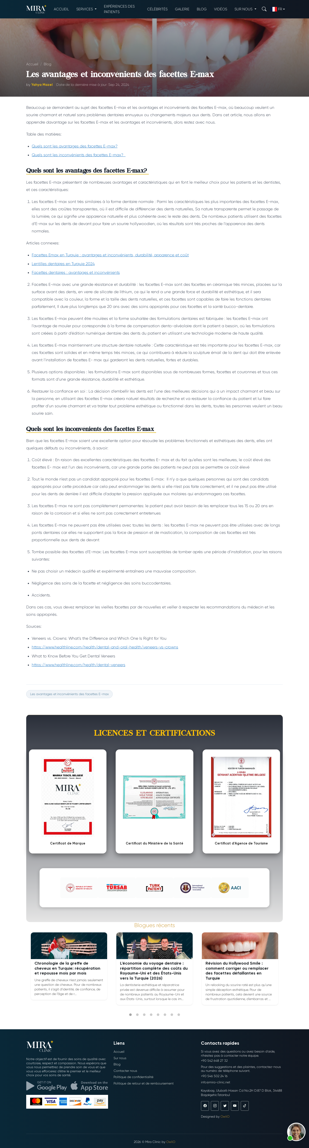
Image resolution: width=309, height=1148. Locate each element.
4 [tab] (151, 1014)
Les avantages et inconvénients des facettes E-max (69, 694)
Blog (202, 9)
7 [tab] (171, 1014)
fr (276, 9)
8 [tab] (178, 1014)
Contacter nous (125, 1071)
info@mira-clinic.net (215, 1082)
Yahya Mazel (42, 85)
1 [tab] (130, 1014)
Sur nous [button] (244, 9)
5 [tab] (158, 1014)
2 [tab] (137, 1014)
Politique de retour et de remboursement (144, 1083)
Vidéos (220, 9)
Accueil (61, 9)
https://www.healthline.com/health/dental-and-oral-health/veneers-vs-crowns (105, 647)
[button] (296, 1132)
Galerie (182, 9)
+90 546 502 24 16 (214, 1076)
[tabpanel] (69, 966)
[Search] (264, 9)
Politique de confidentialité (133, 1077)
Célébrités (157, 9)
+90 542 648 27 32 (214, 1060)
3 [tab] (144, 1014)
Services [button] (85, 9)
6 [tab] (165, 1014)
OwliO (224, 1116)
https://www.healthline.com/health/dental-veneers (78, 664)
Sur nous (120, 1058)
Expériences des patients (119, 9)
